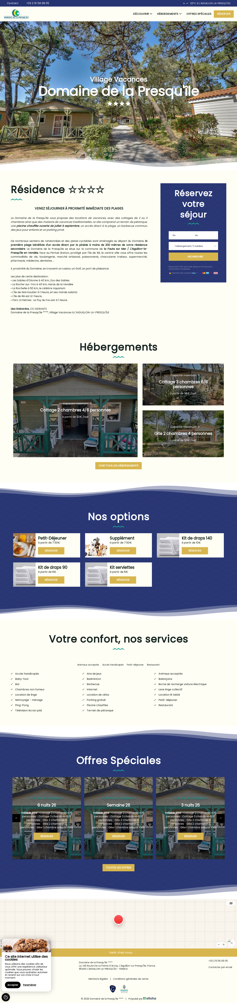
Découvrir (142, 14)
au (196, 235)
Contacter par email (218, 967)
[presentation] (16, 818)
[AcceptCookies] (6, 997)
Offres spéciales (198, 14)
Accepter (12, 985)
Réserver (223, 14)
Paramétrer (29, 985)
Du (174, 235)
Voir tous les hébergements (118, 466)
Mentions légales (98, 979)
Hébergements (169, 14)
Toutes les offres (118, 867)
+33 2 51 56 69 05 (216, 960)
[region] (26, 965)
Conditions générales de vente (130, 979)
